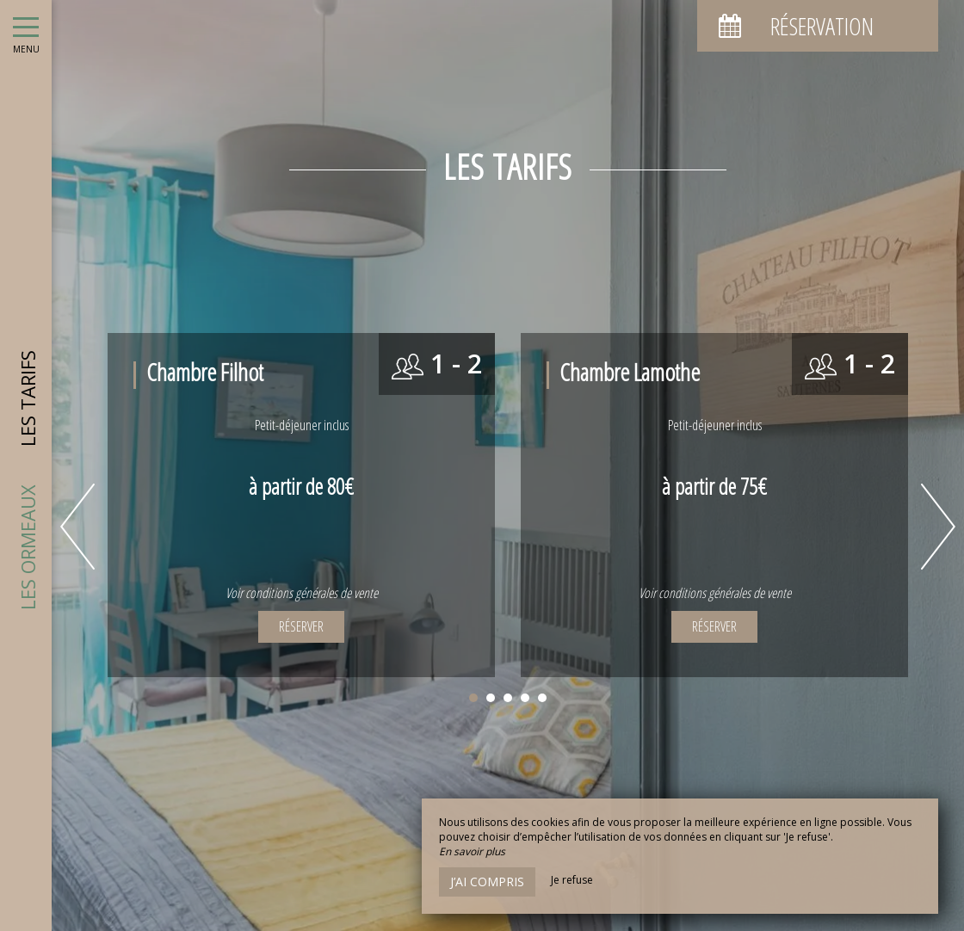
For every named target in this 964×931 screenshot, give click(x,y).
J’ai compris (487, 881)
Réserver (301, 626)
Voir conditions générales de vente (302, 592)
